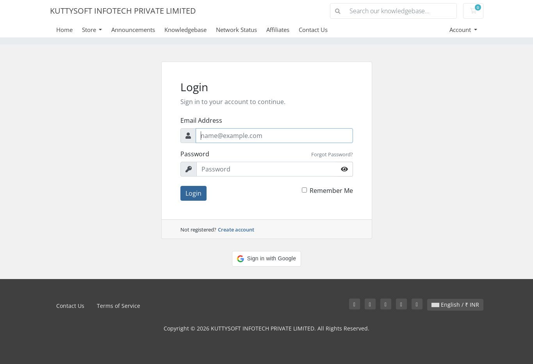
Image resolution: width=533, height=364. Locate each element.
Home (64, 30)
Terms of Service (118, 305)
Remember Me (331, 190)
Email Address (201, 120)
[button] (266, 259)
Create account (236, 229)
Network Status (236, 30)
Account (460, 30)
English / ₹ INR (455, 304)
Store (90, 30)
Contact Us (313, 30)
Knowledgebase (185, 30)
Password (194, 154)
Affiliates (277, 30)
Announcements (133, 30)
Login (193, 193)
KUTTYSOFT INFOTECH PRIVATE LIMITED (123, 10)
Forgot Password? (332, 154)
